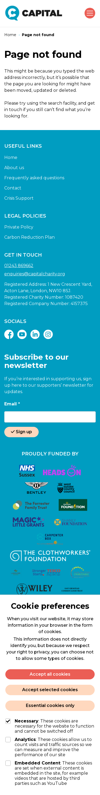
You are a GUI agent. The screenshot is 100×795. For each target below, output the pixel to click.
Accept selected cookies (50, 689)
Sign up (21, 431)
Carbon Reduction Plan (29, 237)
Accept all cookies (50, 674)
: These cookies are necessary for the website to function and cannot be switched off (49, 726)
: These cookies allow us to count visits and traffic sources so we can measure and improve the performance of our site (48, 747)
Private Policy (18, 227)
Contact (12, 188)
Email (12, 403)
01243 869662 (18, 265)
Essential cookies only (50, 705)
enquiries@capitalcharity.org (34, 273)
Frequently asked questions (34, 177)
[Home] (10, 35)
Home (10, 157)
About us (14, 167)
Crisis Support (19, 198)
